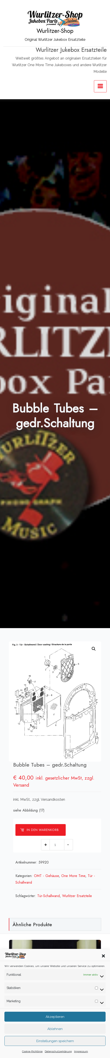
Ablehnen (55, 1034)
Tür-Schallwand (48, 895)
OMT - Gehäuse (46, 875)
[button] (103, 961)
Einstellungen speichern (55, 1046)
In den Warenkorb (39, 830)
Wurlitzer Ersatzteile (77, 895)
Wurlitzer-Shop (55, 31)
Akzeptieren (55, 1022)
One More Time (73, 875)
